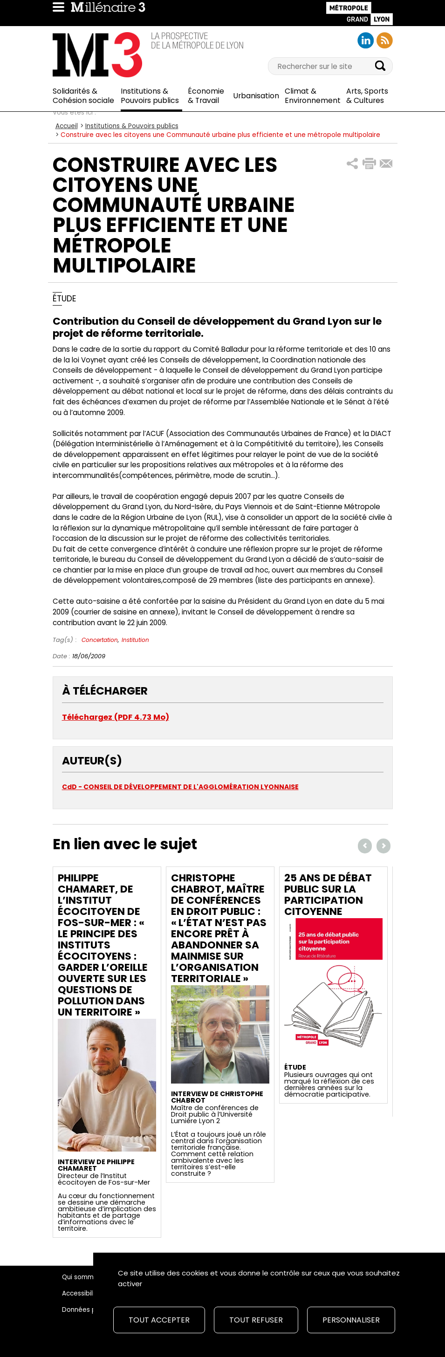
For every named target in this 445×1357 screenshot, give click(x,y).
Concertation (100, 640)
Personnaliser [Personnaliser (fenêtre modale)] (351, 1320)
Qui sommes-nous (90, 1277)
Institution (135, 640)
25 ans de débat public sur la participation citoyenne (328, 895)
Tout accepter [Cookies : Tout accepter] (159, 1320)
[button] (352, 163)
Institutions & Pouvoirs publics (131, 126)
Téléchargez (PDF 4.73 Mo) (115, 717)
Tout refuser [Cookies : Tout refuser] (256, 1320)
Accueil (66, 126)
